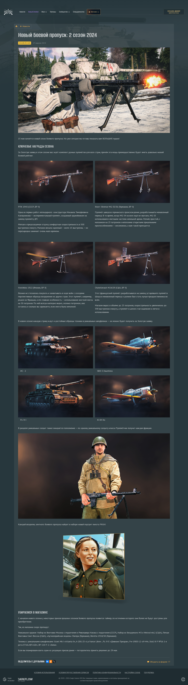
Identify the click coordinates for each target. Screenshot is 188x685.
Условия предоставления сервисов (74, 672)
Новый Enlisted (33, 12)
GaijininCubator (9, 679)
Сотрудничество (78, 12)
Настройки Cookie (132, 672)
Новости (22, 12)
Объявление (25, 43)
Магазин (94, 12)
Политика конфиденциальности (107, 672)
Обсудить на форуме (158, 661)
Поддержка (149, 672)
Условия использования (44, 672)
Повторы (53, 12)
